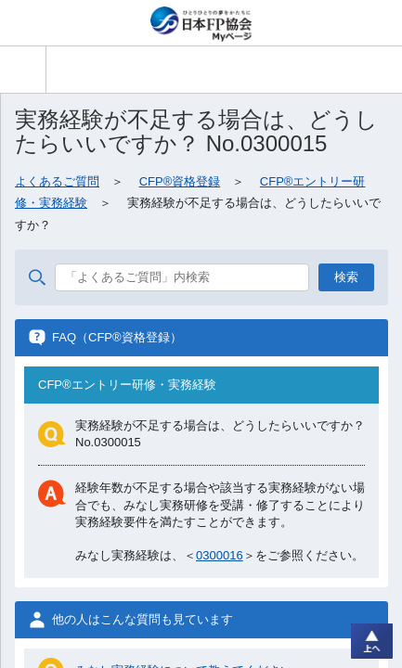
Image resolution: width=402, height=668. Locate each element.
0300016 (219, 555)
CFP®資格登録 (180, 181)
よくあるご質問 (57, 181)
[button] (23, 69)
